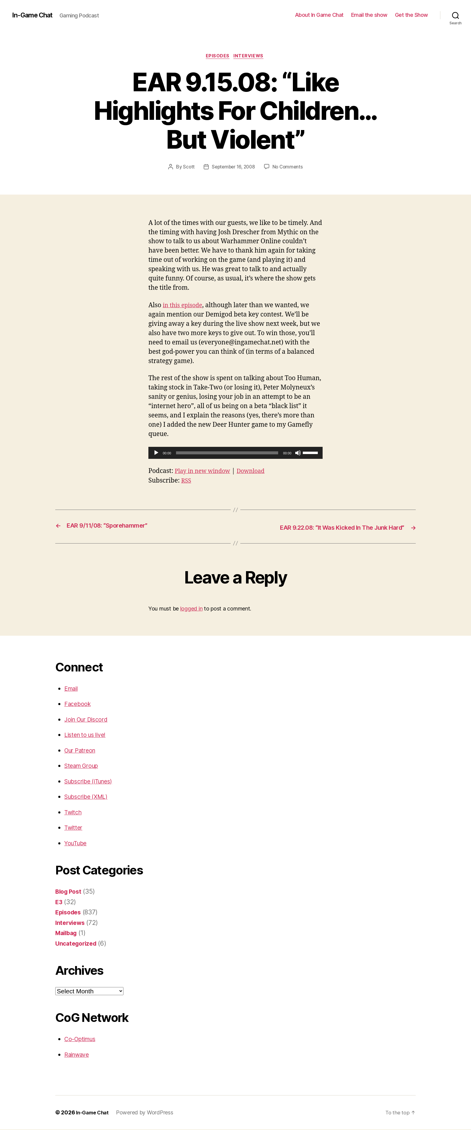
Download (257, 472)
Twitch (74, 812)
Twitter (74, 828)
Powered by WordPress (148, 1113)
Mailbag (67, 933)
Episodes (217, 56)
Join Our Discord (88, 719)
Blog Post (69, 892)
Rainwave (78, 1055)
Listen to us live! (87, 735)
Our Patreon (81, 750)
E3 (59, 902)
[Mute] (298, 454)
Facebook (78, 704)
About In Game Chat (319, 15)
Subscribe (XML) (88, 797)
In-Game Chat (34, 15)
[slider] (227, 453)
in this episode (184, 306)
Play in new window (205, 472)
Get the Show (411, 15)
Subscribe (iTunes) (91, 781)
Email (72, 688)
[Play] (156, 454)
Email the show (369, 15)
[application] (235, 454)
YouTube (76, 843)
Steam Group (83, 766)
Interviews (250, 56)
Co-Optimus (82, 1039)
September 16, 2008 (233, 168)
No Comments (289, 168)
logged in (191, 609)
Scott (187, 168)
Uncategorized (77, 943)
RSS (186, 481)
